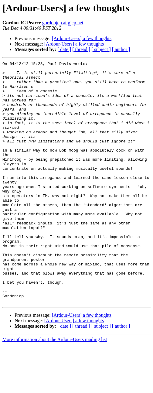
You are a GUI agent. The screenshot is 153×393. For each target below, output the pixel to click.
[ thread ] (81, 49)
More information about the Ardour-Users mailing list (54, 387)
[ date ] (64, 49)
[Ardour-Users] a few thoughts (82, 38)
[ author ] (121, 49)
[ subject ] (101, 49)
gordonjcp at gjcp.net (62, 22)
